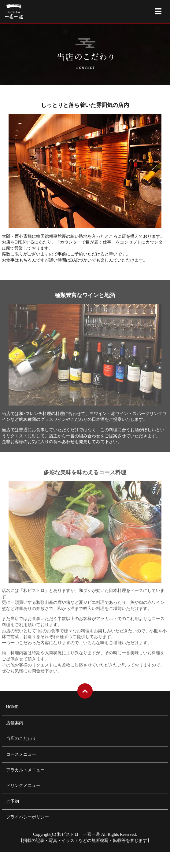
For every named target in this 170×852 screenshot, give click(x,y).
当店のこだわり (21, 738)
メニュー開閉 (158, 11)
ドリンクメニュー (23, 785)
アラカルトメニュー (25, 770)
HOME (12, 707)
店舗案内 (14, 723)
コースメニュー (21, 754)
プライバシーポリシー (27, 817)
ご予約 (12, 801)
